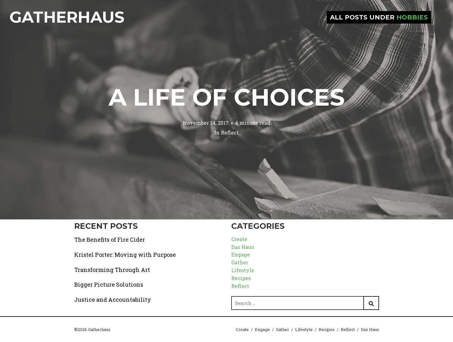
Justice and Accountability (112, 299)
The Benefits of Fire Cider (109, 239)
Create (239, 239)
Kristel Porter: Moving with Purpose (125, 254)
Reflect (230, 132)
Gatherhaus (66, 17)
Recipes (241, 278)
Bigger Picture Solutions (108, 284)
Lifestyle (242, 270)
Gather (239, 262)
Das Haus (242, 247)
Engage (240, 254)
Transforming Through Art (112, 269)
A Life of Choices (227, 97)
